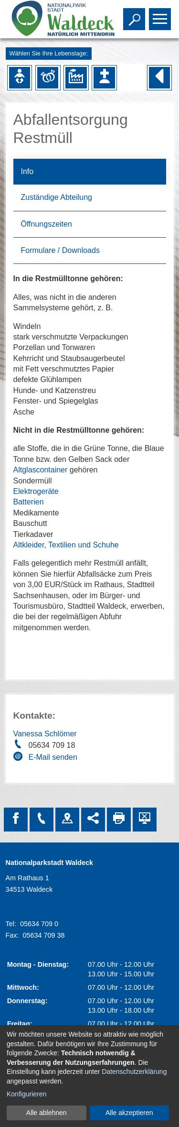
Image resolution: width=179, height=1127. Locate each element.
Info (27, 171)
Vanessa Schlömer (45, 734)
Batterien (28, 502)
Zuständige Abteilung (56, 197)
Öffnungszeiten (46, 224)
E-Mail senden (53, 757)
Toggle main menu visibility (161, 15)
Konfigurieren (26, 1094)
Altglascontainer (40, 470)
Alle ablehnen (46, 1112)
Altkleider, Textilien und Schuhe (66, 545)
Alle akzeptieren (129, 1112)
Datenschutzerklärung (134, 1071)
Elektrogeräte (36, 491)
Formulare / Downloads (60, 250)
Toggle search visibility (135, 15)
